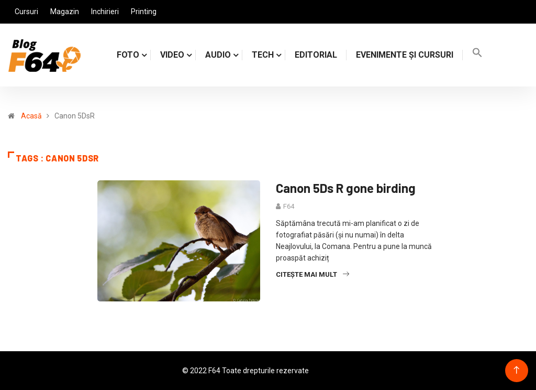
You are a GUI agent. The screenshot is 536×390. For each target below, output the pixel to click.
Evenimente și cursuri (404, 55)
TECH (263, 55)
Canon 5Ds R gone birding (346, 188)
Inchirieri (105, 11)
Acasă (31, 116)
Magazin (64, 11)
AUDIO (218, 55)
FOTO (128, 55)
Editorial (316, 55)
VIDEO (172, 55)
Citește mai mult (312, 274)
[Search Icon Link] (477, 55)
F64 (288, 206)
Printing (144, 11)
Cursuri (26, 11)
